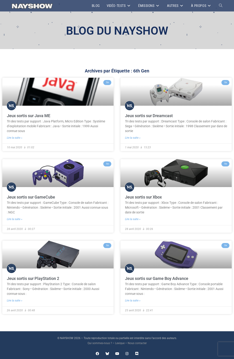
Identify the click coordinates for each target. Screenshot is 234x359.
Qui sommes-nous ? (100, 343)
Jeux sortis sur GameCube (31, 197)
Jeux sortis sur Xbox (143, 197)
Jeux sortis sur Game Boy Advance (156, 278)
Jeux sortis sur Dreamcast (149, 115)
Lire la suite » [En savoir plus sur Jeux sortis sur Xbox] (133, 219)
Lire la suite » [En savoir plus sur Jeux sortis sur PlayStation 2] (14, 300)
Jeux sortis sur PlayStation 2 (33, 278)
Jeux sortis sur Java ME (28, 115)
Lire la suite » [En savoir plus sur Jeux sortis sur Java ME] (14, 137)
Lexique (120, 343)
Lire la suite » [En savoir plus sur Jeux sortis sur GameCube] (14, 219)
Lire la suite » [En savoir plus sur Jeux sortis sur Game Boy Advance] (133, 300)
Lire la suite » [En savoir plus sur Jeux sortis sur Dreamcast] (133, 137)
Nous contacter (137, 343)
